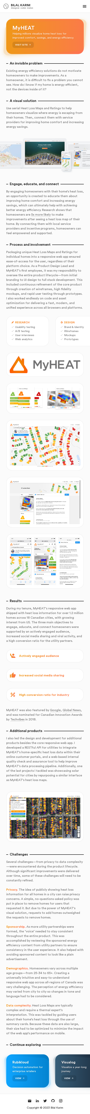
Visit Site (21, 44)
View (18, 1078)
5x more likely (41, 214)
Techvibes (17, 719)
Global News (72, 710)
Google (55, 710)
